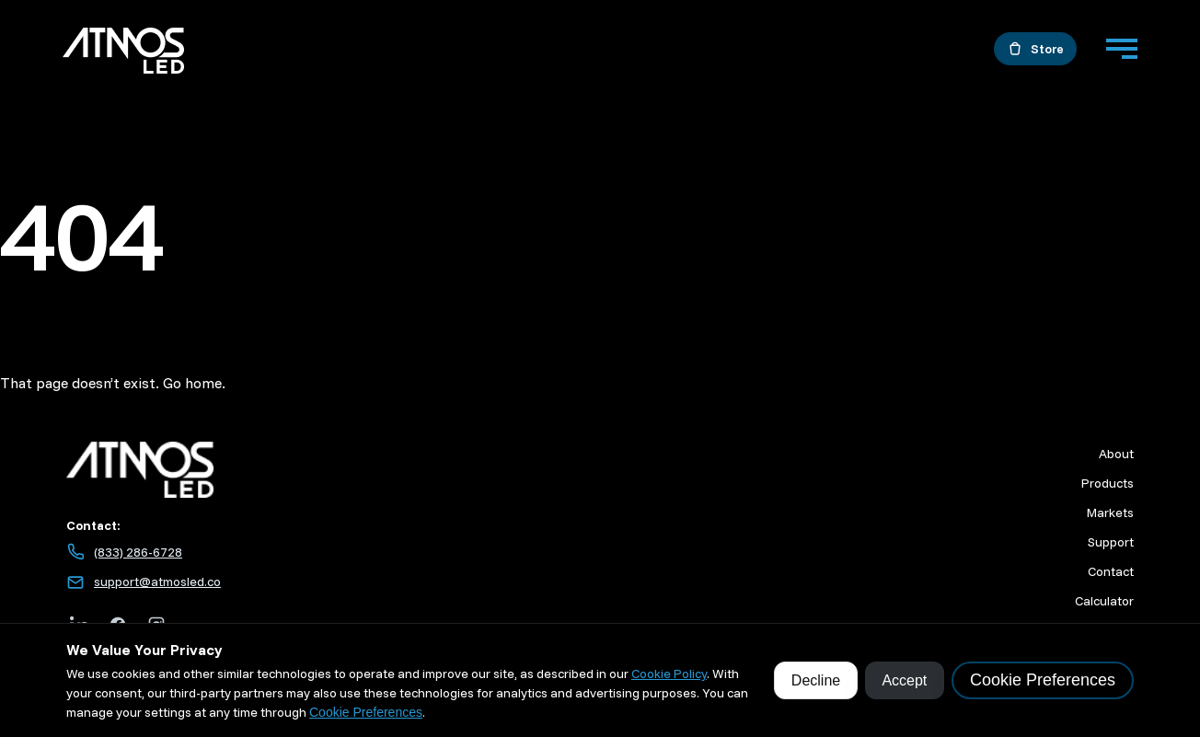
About (1116, 453)
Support (1111, 542)
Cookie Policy (669, 673)
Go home (192, 383)
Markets (1110, 512)
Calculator (1104, 601)
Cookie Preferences (365, 712)
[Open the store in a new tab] (1035, 48)
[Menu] (1121, 49)
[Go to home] (123, 53)
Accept (904, 680)
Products (1107, 483)
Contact (1111, 571)
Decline (815, 680)
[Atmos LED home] (347, 470)
